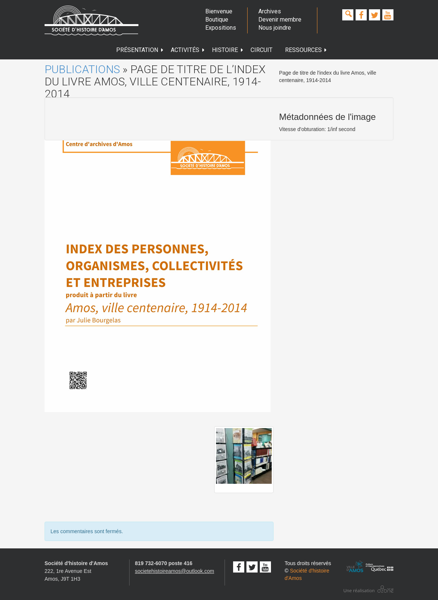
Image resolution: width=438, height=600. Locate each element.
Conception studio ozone (368, 589)
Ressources (306, 49)
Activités (188, 49)
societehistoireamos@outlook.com (174, 571)
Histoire (227, 49)
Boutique (216, 19)
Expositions (220, 27)
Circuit (261, 49)
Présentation (140, 49)
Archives (269, 11)
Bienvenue (218, 11)
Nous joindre (274, 27)
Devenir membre (279, 19)
